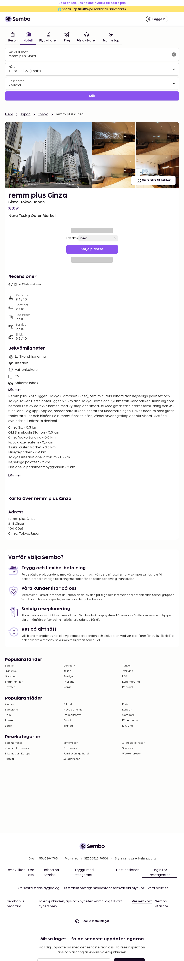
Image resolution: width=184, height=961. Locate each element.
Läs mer (14, 389)
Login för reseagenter (160, 872)
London (127, 709)
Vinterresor (70, 743)
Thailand (68, 681)
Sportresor (70, 748)
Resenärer (16, 81)
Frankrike (11, 671)
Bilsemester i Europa (18, 753)
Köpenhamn (130, 720)
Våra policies (158, 888)
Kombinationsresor (17, 748)
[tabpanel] (92, 74)
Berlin (8, 725)
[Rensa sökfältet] (173, 54)
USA (124, 676)
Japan (25, 114)
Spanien (10, 665)
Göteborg (128, 715)
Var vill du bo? (17, 52)
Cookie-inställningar (92, 921)
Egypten (10, 687)
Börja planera (92, 249)
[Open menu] (175, 19)
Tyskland (127, 671)
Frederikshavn (72, 715)
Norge (67, 687)
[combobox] (88, 56)
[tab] (12, 38)
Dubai (67, 720)
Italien (67, 671)
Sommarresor (13, 743)
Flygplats (72, 238)
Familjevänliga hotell (76, 753)
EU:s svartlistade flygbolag (37, 888)
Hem (9, 114)
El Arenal (127, 725)
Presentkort (142, 901)
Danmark (69, 665)
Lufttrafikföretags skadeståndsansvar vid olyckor (103, 888)
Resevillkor (16, 870)
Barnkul (9, 759)
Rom (8, 715)
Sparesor (128, 748)
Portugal (127, 687)
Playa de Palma (72, 709)
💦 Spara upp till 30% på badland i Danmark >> (92, 9)
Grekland (11, 676)
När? (11, 67)
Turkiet (126, 665)
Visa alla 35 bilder (153, 180)
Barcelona (11, 709)
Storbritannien (14, 681)
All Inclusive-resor (133, 743)
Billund (67, 704)
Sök (92, 96)
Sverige (68, 676)
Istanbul (68, 725)
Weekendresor (131, 753)
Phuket (9, 720)
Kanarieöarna (131, 681)
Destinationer (127, 870)
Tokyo (43, 114)
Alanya (9, 704)
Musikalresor (71, 759)
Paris (125, 704)
